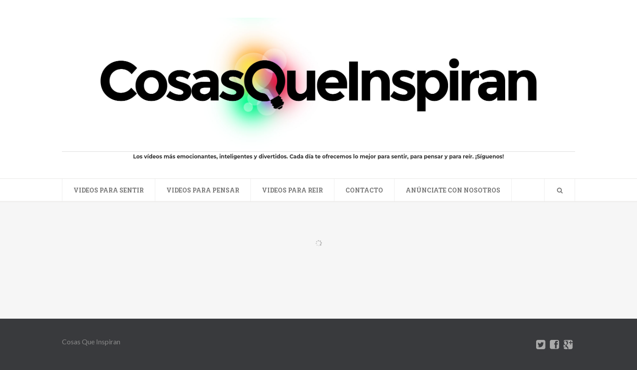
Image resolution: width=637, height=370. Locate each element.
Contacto (364, 190)
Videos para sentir (108, 190)
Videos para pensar (202, 190)
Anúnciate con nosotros (453, 190)
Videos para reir (292, 190)
